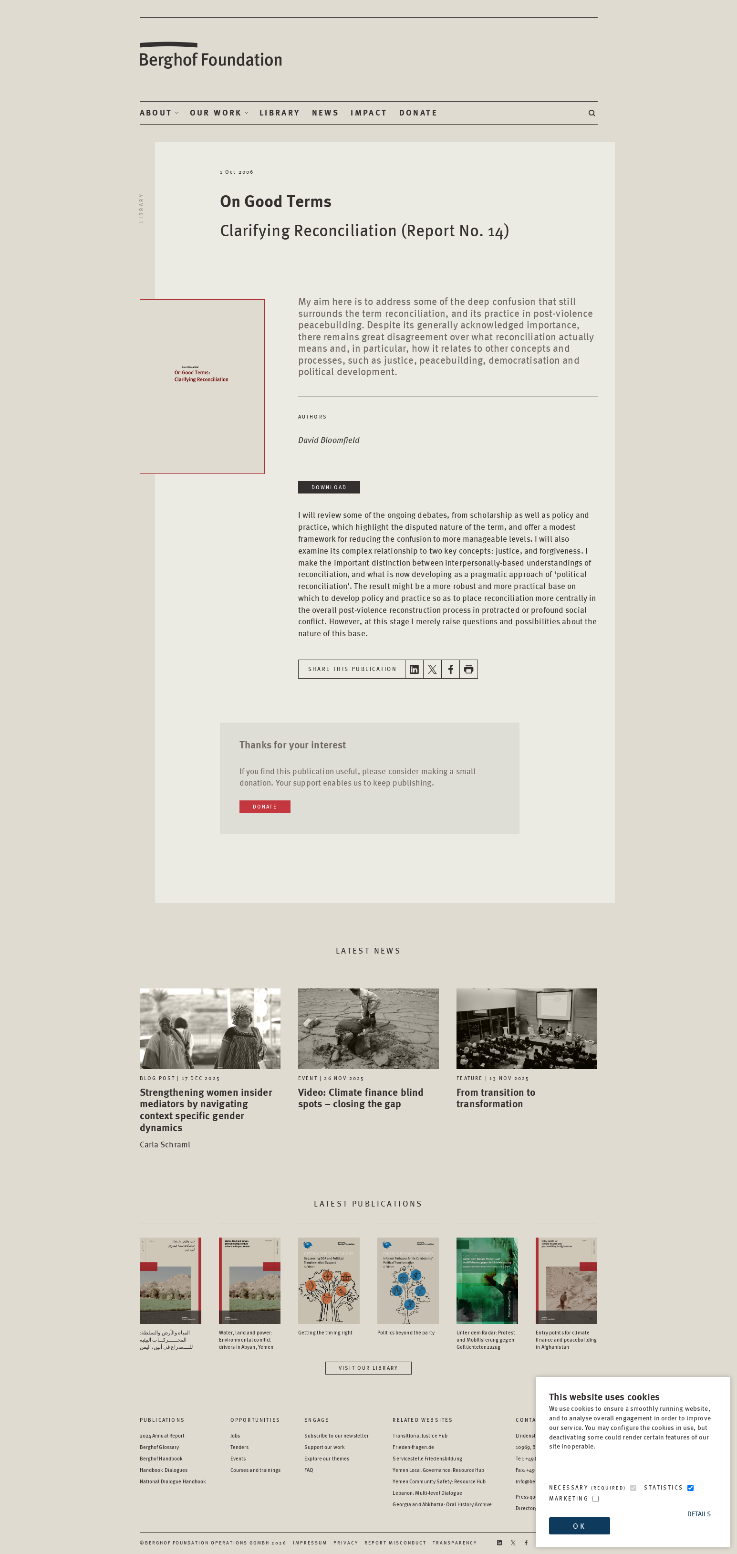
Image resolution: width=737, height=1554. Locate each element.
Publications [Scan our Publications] (162, 1419)
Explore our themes (326, 1458)
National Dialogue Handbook (173, 1481)
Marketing (569, 1498)
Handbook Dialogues (164, 1469)
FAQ (308, 1469)
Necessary (587, 1487)
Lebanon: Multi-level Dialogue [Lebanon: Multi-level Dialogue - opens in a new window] (427, 1492)
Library (280, 112)
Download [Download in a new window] (329, 487)
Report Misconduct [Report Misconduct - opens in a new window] (395, 1542)
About (156, 112)
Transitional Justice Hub (420, 1435)
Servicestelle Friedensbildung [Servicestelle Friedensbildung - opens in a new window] (427, 1458)
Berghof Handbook (161, 1458)
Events (238, 1458)
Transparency (455, 1542)
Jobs (235, 1435)
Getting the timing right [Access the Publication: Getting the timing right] (325, 1332)
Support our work (324, 1446)
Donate (418, 112)
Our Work (216, 112)
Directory (526, 1508)
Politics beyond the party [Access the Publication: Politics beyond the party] (406, 1332)
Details (699, 1513)
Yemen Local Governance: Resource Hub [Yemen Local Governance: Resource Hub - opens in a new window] (438, 1469)
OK (579, 1525)
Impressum (310, 1542)
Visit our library (368, 1367)
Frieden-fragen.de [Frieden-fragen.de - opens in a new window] (413, 1446)
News (326, 112)
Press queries (531, 1496)
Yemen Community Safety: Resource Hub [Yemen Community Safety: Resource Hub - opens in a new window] (439, 1481)
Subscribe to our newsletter (336, 1435)
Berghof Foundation (211, 55)
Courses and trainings (255, 1469)
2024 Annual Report (162, 1435)
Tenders (239, 1446)
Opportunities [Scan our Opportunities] (255, 1419)
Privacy (345, 1542)
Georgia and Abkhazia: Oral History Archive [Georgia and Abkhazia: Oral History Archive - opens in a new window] (442, 1504)
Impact (369, 112)
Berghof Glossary (159, 1446)
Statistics (663, 1487)
